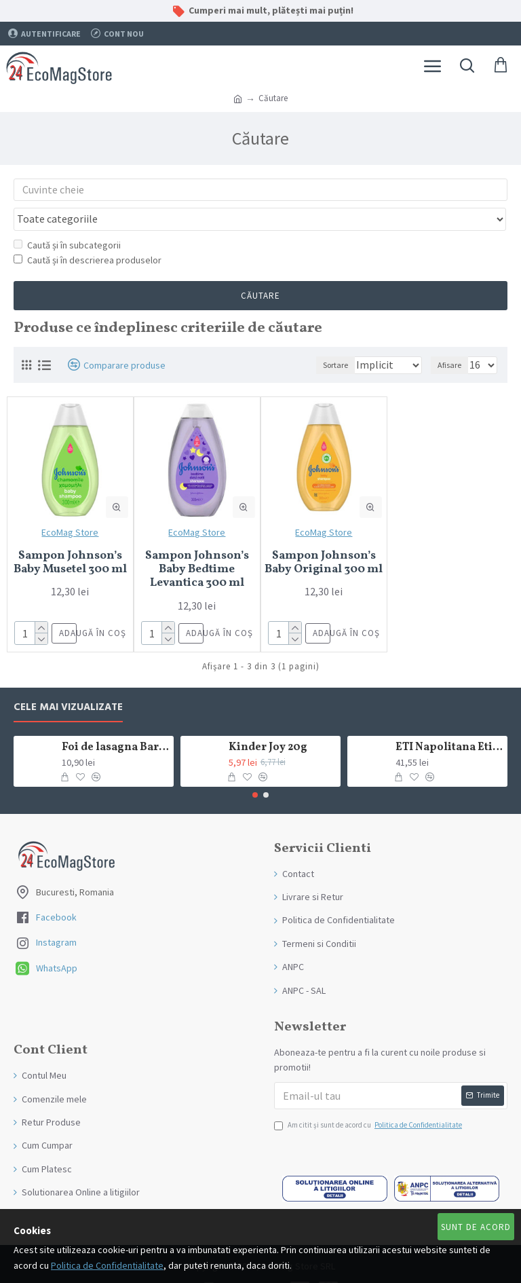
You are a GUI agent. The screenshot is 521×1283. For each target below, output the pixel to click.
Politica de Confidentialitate (107, 1265)
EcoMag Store (69, 506)
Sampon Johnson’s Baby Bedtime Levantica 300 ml (197, 544)
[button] (255, 769)
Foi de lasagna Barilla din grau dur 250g (116, 722)
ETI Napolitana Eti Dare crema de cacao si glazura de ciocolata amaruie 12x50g (449, 722)
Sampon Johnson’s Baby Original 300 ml (324, 537)
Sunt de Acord (476, 1227)
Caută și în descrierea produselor (87, 234)
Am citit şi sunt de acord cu (369, 1100)
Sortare (293, 339)
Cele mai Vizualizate (68, 681)
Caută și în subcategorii (67, 218)
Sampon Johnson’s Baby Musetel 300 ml (70, 537)
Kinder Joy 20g (268, 722)
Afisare (449, 339)
